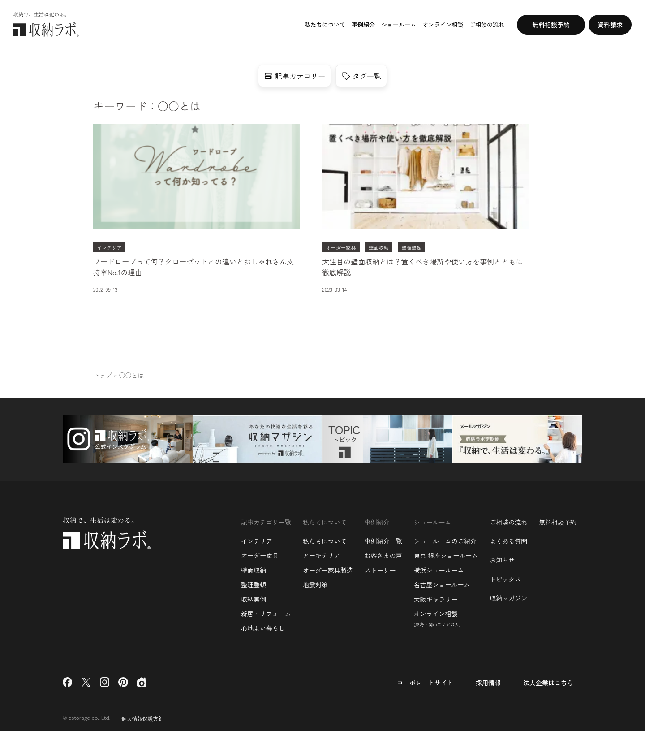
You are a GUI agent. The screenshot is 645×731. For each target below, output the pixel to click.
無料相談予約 (557, 519)
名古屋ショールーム (441, 582)
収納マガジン (508, 596)
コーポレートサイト (425, 680)
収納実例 (253, 597)
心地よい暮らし (263, 626)
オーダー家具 (260, 553)
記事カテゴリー (294, 75)
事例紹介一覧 (383, 539)
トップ (102, 375)
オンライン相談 (436, 616)
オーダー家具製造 (328, 567)
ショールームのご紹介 (444, 539)
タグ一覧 (361, 75)
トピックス (505, 576)
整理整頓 (253, 582)
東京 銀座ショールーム (445, 553)
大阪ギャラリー (435, 597)
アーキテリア (321, 553)
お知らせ (502, 558)
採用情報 (488, 680)
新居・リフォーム (266, 611)
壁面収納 (253, 567)
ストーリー (380, 567)
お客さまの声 (383, 553)
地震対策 (315, 582)
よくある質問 (508, 539)
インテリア (256, 539)
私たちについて (325, 539)
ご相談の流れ (508, 519)
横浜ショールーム (438, 567)
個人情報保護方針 (142, 716)
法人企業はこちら (548, 680)
